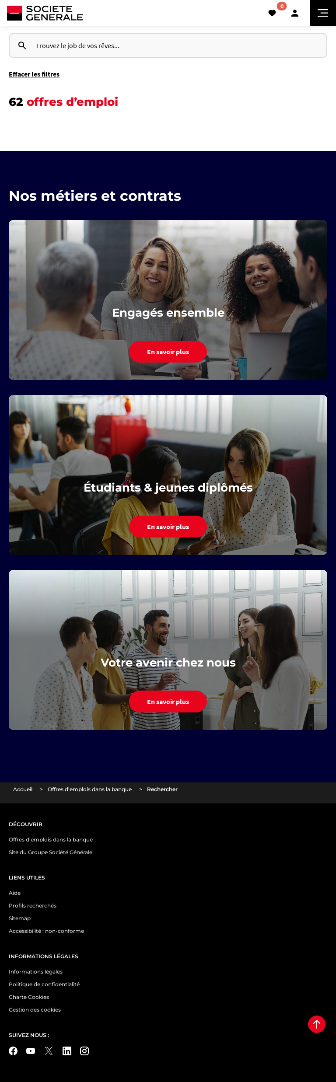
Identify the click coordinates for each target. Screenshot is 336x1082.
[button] (295, 13)
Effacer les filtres (34, 74)
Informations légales (36, 971)
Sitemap (20, 918)
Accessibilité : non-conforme (46, 931)
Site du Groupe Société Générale (50, 852)
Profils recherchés (32, 905)
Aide (15, 893)
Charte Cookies (29, 997)
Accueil (22, 789)
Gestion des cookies (35, 1009)
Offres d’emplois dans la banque (90, 789)
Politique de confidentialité (44, 984)
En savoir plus (168, 351)
